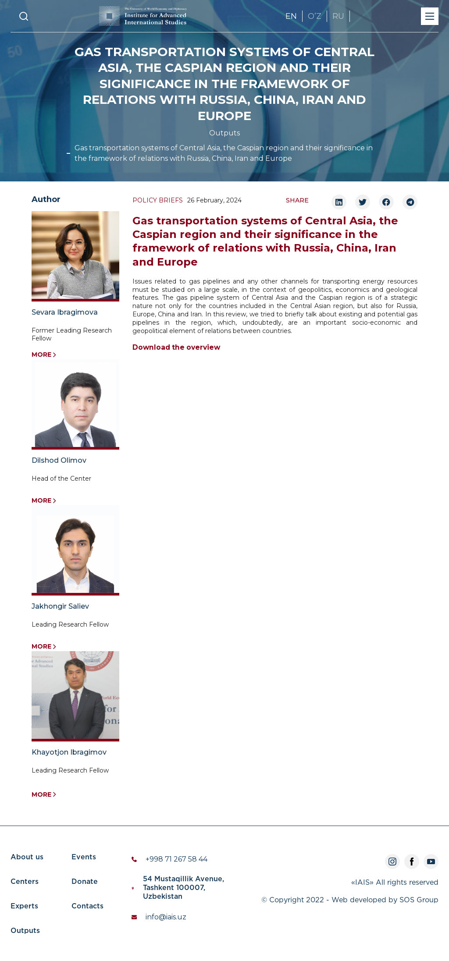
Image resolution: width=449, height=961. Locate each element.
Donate (84, 882)
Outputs (224, 133)
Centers (25, 882)
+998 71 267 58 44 (176, 859)
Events (83, 857)
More (44, 355)
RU (338, 16)
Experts (24, 906)
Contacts (87, 906)
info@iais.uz (166, 917)
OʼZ (314, 16)
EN (291, 16)
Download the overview (176, 347)
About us (27, 857)
